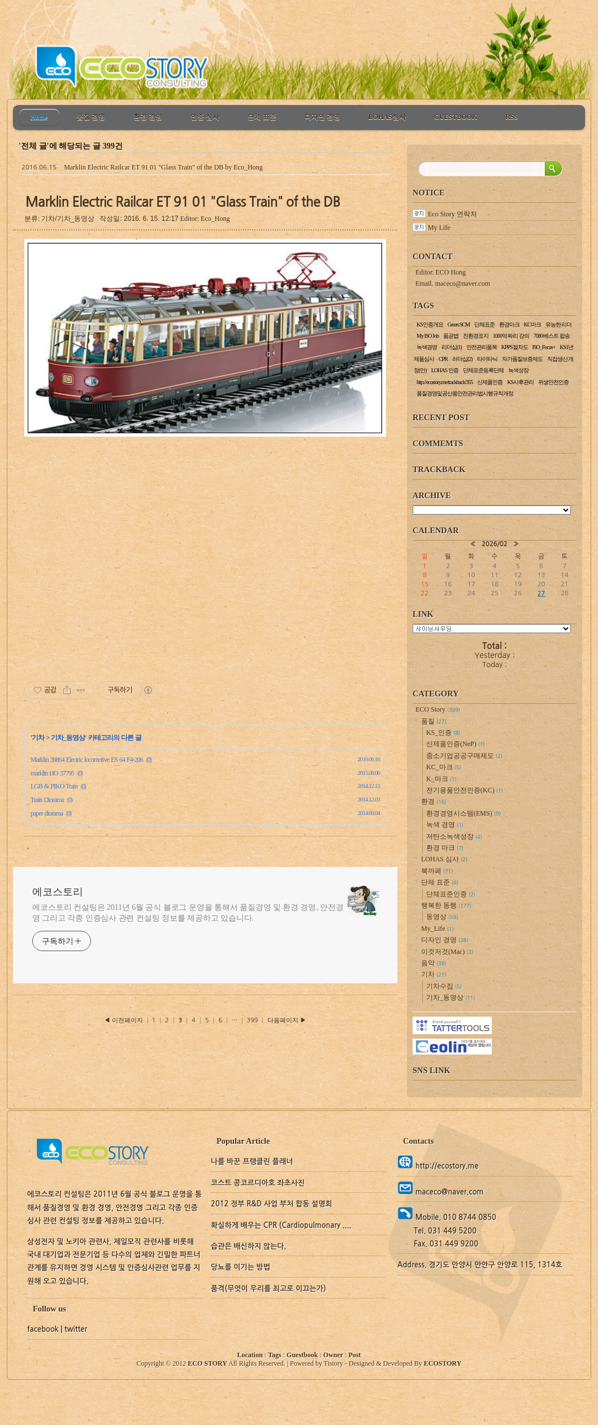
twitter (75, 1329)
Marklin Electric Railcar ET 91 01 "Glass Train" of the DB (143, 167)
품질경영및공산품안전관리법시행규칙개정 (465, 393)
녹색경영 (427, 347)
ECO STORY (207, 1363)
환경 (433, 801)
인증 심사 (204, 117)
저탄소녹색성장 (454, 836)
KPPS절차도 (514, 347)
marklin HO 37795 (52, 773)
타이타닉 (487, 359)
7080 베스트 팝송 (552, 336)
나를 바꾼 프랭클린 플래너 (252, 1161)
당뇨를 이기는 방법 (240, 1267)
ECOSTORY (443, 1363)
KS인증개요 (430, 324)
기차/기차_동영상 (67, 219)
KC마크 (532, 324)
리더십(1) (451, 347)
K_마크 (441, 779)
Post (354, 1355)
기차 (38, 738)
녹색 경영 (444, 825)
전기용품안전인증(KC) (464, 790)
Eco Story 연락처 (452, 214)
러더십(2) (462, 359)
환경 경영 (147, 117)
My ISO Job (428, 336)
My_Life (437, 928)
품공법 (450, 336)
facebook (43, 1329)
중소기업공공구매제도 (464, 756)
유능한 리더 (558, 324)
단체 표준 (262, 117)
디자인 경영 (322, 117)
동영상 (442, 917)
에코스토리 (57, 891)
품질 (433, 721)
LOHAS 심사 (444, 859)
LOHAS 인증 (444, 370)
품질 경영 (90, 117)
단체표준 (484, 324)
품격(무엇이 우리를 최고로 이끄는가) (268, 1288)
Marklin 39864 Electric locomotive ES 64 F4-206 (87, 760)
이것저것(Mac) (447, 952)
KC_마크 (443, 767)
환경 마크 (444, 848)
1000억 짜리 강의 (511, 336)
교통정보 (492, 628)
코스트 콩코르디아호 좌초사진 (258, 1183)
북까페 (437, 871)
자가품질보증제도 (522, 359)
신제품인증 (489, 382)
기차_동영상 (68, 738)
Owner (333, 1355)
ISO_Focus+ (544, 347)
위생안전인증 (553, 382)
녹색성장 (518, 370)
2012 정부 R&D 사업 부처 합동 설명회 (271, 1204)
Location (250, 1355)
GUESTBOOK (456, 117)
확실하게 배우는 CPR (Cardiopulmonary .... (281, 1225)
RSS (511, 117)
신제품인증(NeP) (455, 744)
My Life (439, 228)
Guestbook (302, 1355)
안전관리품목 (481, 347)
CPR (443, 359)
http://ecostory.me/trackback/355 (445, 382)
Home (39, 117)
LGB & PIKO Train (54, 786)
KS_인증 (443, 733)
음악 (433, 963)
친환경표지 (475, 336)
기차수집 (444, 986)
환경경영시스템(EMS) (463, 813)
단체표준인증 (450, 894)
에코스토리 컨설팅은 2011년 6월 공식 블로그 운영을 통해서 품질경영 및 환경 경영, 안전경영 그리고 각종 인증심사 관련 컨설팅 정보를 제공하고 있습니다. (188, 912)
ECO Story (437, 709)
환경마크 (509, 324)
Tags (274, 1355)
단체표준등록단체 (483, 370)
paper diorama (47, 813)
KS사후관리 (520, 382)
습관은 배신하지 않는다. (248, 1246)
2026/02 (495, 544)
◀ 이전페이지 (124, 1020)
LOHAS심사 (387, 117)
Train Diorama (47, 800)
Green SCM (459, 324)
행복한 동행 (446, 905)
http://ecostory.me (445, 1166)
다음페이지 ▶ (286, 1020)
